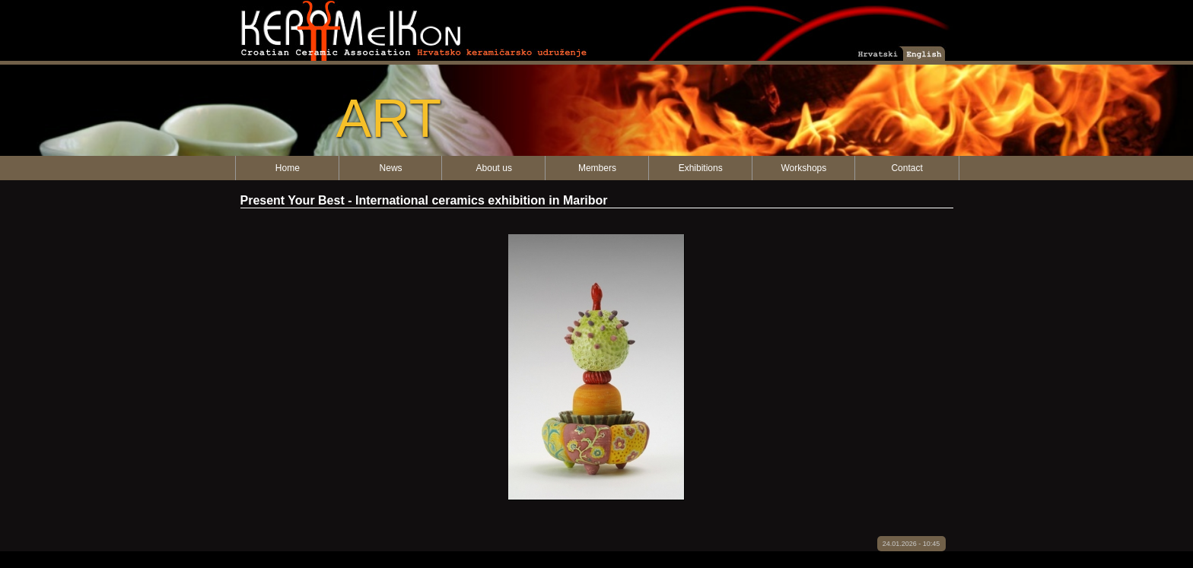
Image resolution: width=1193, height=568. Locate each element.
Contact (906, 168)
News (391, 168)
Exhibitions (701, 168)
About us (494, 168)
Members (597, 168)
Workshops (803, 168)
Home (287, 168)
